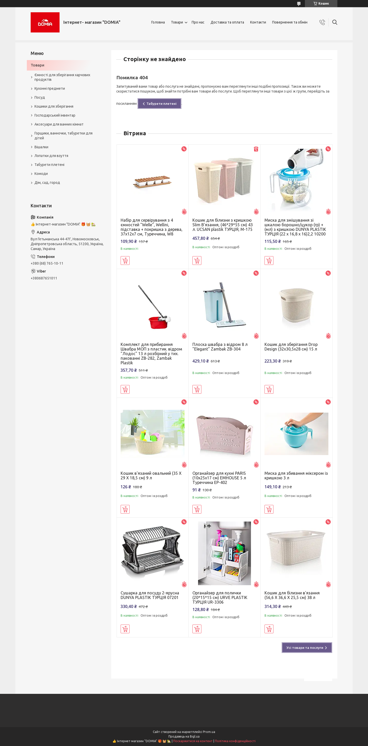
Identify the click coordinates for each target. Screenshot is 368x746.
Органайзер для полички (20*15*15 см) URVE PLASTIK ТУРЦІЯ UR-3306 (219, 597)
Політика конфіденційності (235, 741)
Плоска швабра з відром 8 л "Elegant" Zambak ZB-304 (220, 346)
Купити (125, 260)
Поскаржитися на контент (193, 741)
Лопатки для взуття (51, 156)
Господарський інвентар (54, 115)
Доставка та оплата (227, 22)
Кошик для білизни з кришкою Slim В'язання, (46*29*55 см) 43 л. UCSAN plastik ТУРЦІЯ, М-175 (222, 225)
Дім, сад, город (47, 182)
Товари (177, 22)
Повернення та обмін (289, 22)
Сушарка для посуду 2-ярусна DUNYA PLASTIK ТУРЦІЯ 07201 (150, 595)
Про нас (198, 22)
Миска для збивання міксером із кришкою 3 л (296, 475)
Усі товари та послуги (304, 647)
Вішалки (41, 147)
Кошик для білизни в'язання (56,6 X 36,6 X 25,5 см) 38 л (292, 595)
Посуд (39, 97)
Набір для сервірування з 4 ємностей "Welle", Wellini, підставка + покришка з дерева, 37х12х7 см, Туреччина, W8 (151, 227)
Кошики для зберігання (53, 106)
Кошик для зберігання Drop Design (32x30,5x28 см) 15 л (291, 346)
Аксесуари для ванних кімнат (59, 124)
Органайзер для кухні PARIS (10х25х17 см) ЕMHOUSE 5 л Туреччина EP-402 (219, 478)
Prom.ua (209, 731)
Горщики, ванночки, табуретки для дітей (63, 135)
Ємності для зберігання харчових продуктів (62, 77)
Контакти (258, 22)
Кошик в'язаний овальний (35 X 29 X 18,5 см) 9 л (151, 475)
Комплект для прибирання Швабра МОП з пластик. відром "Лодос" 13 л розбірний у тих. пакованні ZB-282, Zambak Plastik (151, 353)
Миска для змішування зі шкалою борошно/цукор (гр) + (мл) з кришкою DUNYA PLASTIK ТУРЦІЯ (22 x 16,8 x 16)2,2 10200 (295, 227)
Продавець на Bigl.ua (184, 736)
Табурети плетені (161, 103)
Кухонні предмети (49, 88)
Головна (158, 22)
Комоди (41, 174)
